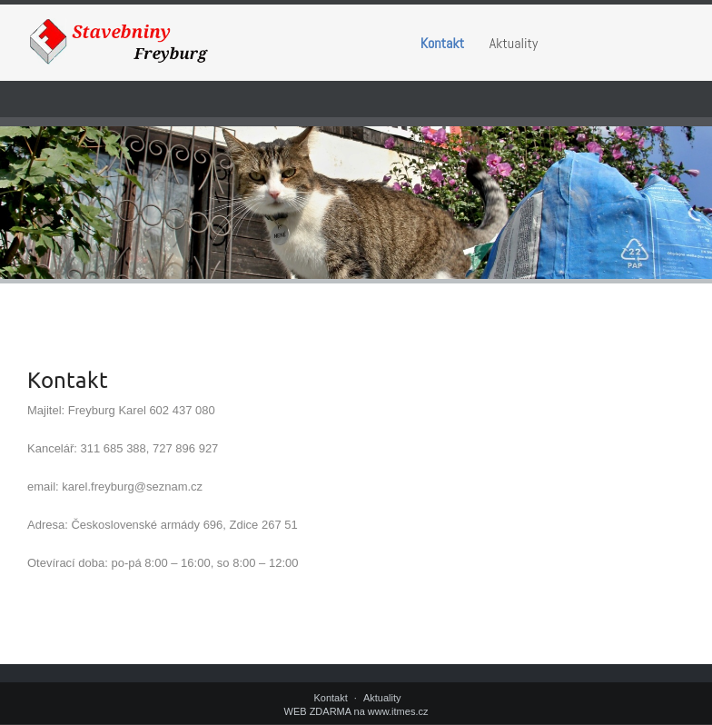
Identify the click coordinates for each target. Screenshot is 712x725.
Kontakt (442, 43)
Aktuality (514, 43)
